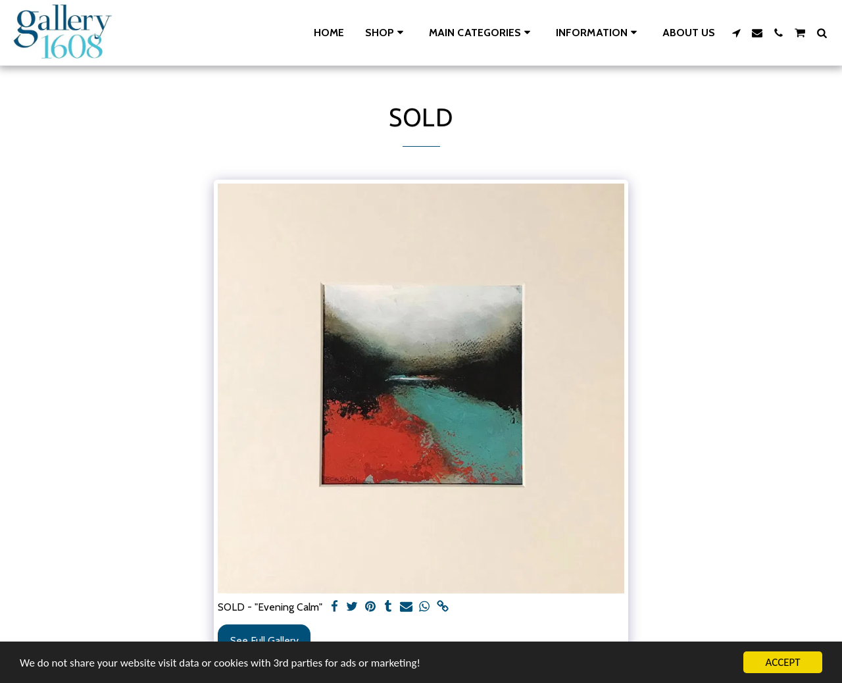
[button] (482, 32)
